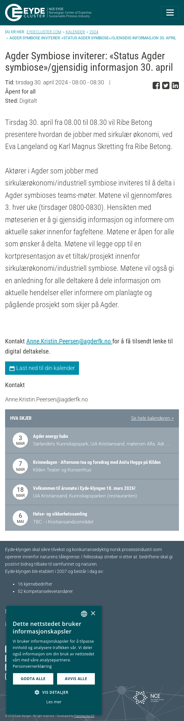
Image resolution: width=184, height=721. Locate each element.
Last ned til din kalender (42, 368)
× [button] (92, 613)
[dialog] (54, 660)
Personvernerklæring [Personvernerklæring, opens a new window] (32, 666)
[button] (54, 692)
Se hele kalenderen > (152, 418)
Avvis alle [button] (76, 678)
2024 (93, 32)
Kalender (75, 32)
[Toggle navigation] (170, 12)
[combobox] (84, 614)
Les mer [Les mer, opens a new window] (54, 702)
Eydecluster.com (44, 32)
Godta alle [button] (33, 678)
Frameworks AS (84, 716)
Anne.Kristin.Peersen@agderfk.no (69, 341)
